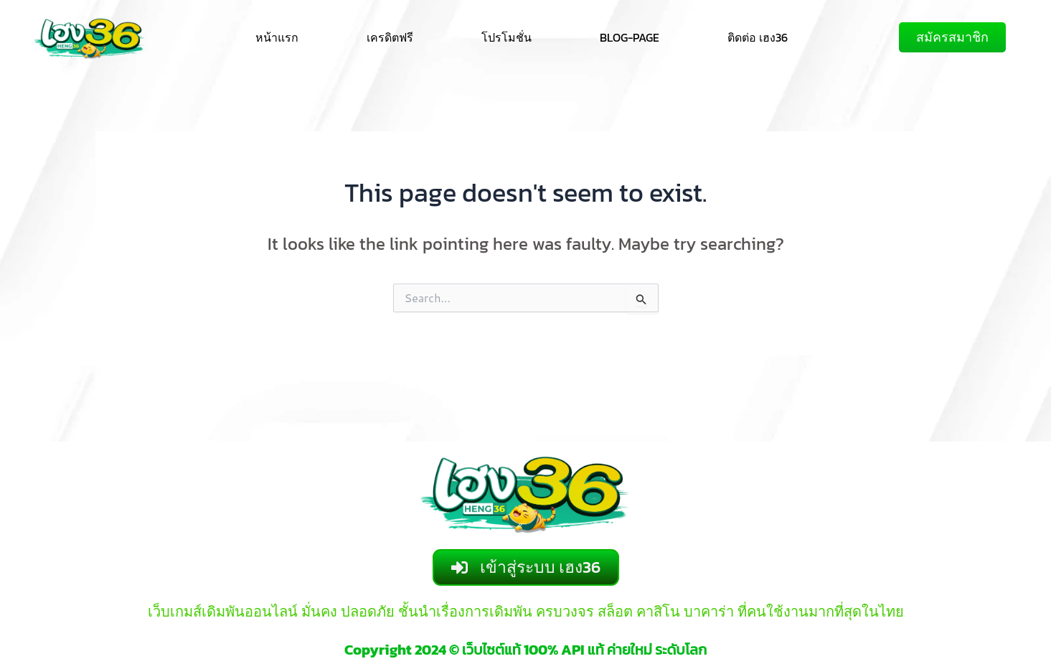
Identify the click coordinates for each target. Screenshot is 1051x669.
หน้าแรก (276, 37)
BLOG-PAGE (629, 37)
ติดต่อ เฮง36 (757, 37)
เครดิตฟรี (390, 37)
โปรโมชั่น (506, 37)
